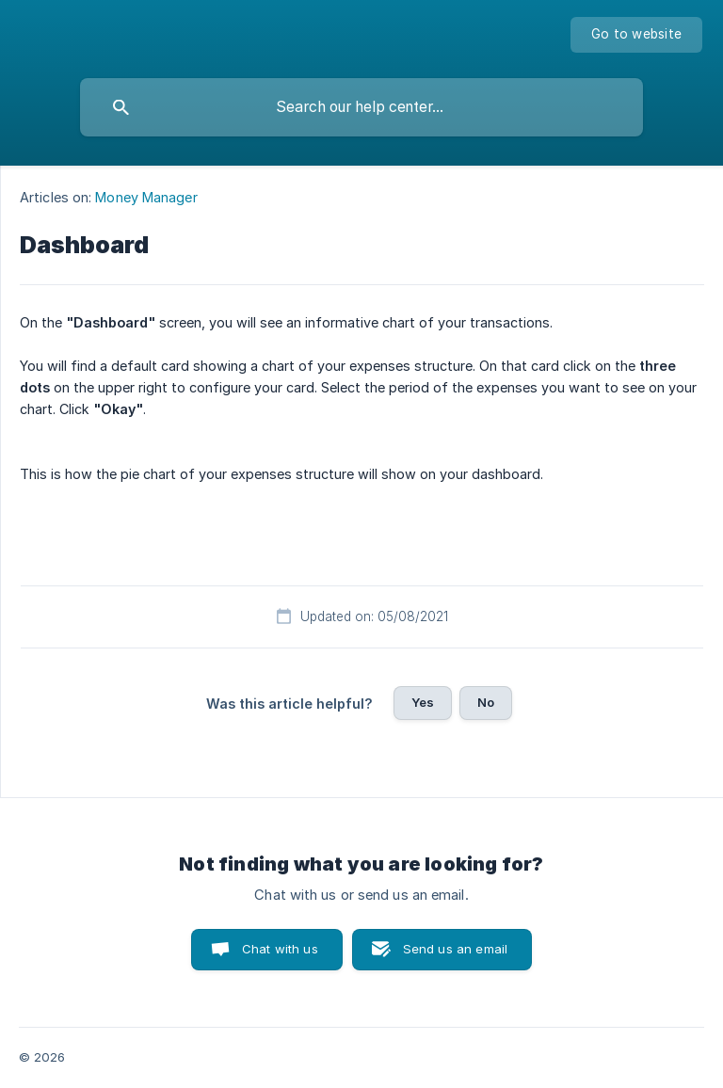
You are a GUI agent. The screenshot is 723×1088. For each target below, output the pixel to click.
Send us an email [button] (455, 948)
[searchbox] (361, 107)
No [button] (485, 702)
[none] (636, 35)
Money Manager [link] (146, 197)
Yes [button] (422, 702)
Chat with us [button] (280, 948)
